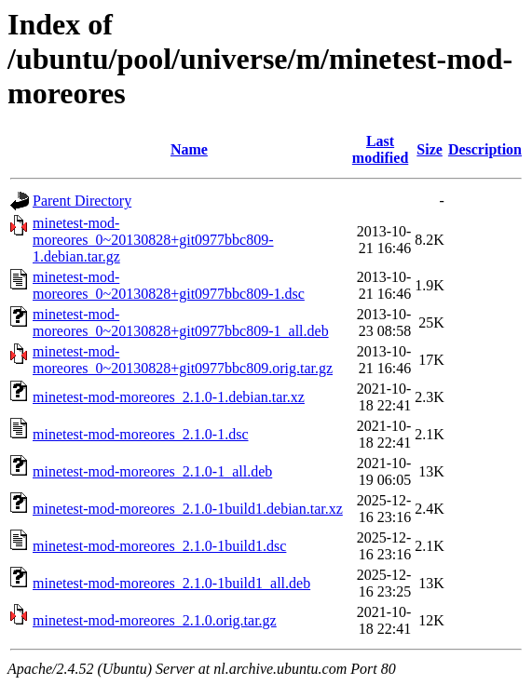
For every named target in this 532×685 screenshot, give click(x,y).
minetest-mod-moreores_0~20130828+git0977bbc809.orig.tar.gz (183, 359)
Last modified (380, 149)
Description (485, 149)
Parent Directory (82, 200)
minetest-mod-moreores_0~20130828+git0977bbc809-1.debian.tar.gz (153, 239)
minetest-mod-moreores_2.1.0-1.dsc (141, 434)
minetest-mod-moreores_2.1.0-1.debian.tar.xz (169, 397)
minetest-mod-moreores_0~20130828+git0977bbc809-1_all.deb (181, 322)
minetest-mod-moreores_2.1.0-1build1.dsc (159, 546)
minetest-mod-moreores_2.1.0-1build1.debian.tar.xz (188, 509)
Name (189, 149)
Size (429, 149)
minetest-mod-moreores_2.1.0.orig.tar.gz (155, 620)
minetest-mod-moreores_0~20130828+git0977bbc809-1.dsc (169, 285)
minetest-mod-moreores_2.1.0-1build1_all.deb (171, 583)
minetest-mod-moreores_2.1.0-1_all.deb (152, 471)
